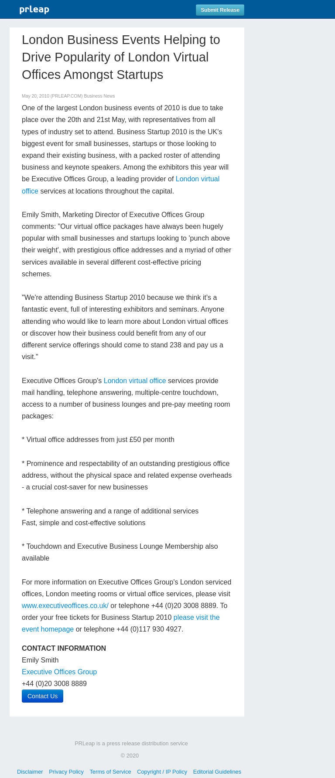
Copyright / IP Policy (162, 771)
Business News (99, 96)
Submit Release (220, 10)
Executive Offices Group (59, 672)
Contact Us (42, 696)
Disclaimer (30, 771)
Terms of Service (110, 771)
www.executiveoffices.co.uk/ (65, 605)
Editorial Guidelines (217, 771)
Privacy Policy (66, 771)
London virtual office (135, 380)
